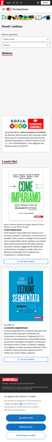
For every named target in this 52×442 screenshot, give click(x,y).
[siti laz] (38, 3)
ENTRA (45, 3)
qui (20, 403)
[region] (26, 417)
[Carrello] (21, 3)
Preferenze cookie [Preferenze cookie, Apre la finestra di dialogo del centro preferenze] (26, 435)
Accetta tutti (26, 418)
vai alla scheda (26, 261)
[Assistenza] (14, 3)
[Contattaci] (17, 3)
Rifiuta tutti (26, 427)
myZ (8, 3)
